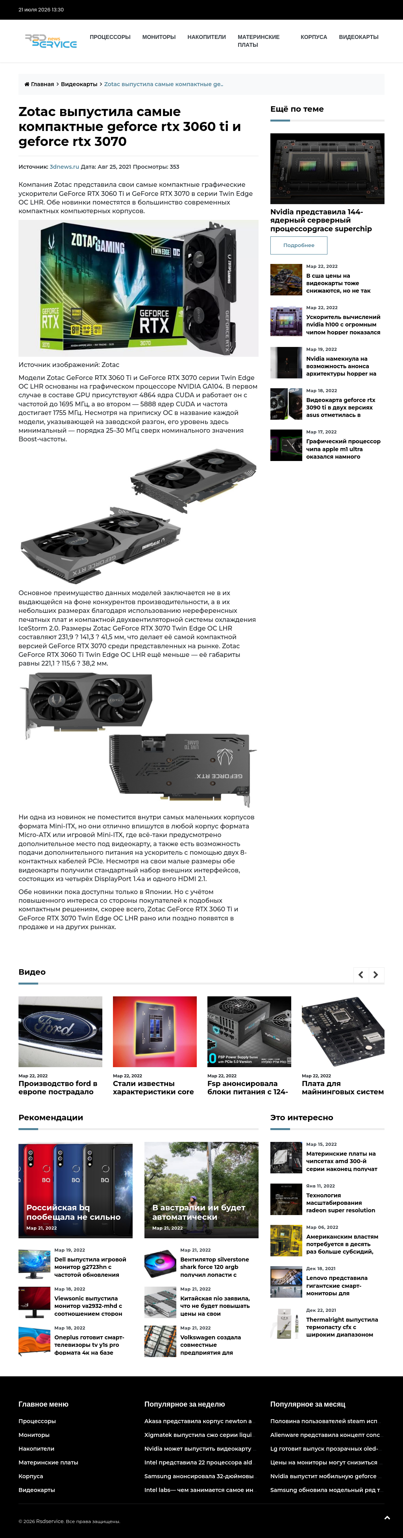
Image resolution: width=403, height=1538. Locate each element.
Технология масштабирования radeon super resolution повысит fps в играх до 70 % (340, 1210)
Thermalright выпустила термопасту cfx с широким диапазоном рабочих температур (342, 1331)
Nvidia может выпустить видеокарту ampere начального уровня (238, 1448)
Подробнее (298, 245)
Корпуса (314, 37)
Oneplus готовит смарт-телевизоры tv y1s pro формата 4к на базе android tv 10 (89, 1349)
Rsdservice (50, 1521)
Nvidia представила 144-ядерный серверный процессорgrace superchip (321, 220)
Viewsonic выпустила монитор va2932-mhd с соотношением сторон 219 (88, 1310)
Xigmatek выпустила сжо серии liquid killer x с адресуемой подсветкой (249, 1434)
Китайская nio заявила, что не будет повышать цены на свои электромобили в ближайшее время (215, 1313)
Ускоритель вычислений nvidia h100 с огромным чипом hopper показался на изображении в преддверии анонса (343, 332)
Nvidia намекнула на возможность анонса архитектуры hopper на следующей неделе (341, 370)
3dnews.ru (64, 166)
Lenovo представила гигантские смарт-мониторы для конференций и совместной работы (337, 1293)
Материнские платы (259, 41)
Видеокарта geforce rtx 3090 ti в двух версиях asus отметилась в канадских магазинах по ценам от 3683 (343, 415)
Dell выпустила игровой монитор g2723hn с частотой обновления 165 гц (90, 1271)
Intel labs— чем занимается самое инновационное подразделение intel (249, 1490)
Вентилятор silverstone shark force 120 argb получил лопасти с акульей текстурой (214, 1271)
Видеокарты (359, 37)
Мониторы (159, 37)
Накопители (207, 37)
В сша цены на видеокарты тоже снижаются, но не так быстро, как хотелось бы (343, 287)
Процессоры (110, 37)
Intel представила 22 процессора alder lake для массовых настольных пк (251, 1462)
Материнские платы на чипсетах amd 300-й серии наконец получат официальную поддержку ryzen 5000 (341, 1169)
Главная (39, 84)
